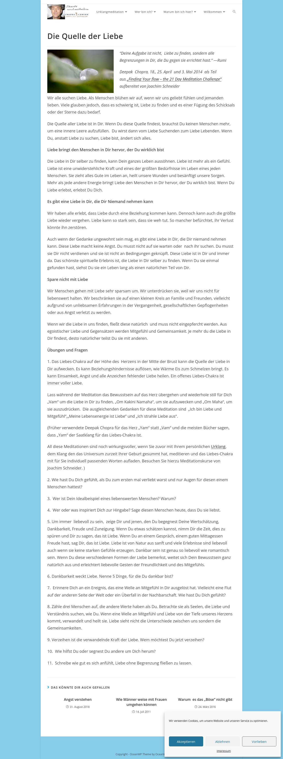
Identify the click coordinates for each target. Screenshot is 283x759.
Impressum (224, 751)
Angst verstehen (78, 699)
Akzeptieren (186, 741)
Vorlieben (259, 741)
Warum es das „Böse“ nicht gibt (205, 699)
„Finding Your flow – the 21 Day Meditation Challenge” (174, 79)
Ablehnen (222, 741)
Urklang (218, 446)
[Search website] (234, 12)
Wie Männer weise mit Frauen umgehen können (141, 702)
